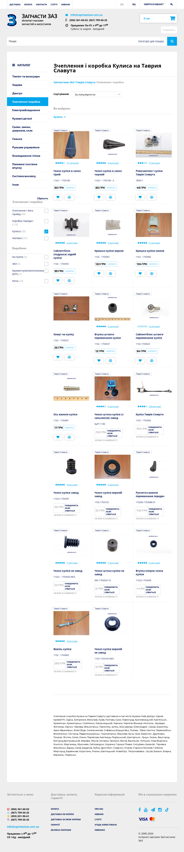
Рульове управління (25, 147)
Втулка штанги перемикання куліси (108, 336)
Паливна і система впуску (24, 165)
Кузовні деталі (22, 118)
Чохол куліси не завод (67, 570)
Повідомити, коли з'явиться (114, 433)
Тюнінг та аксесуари (26, 76)
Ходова (17, 84)
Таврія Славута (60, 130)
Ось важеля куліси (65, 414)
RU (134, 4)
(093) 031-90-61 (20, 816)
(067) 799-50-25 (98, 20)
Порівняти (169, 29)
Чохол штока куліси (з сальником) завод (109, 416)
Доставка (15, 4)
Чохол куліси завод (66, 492)
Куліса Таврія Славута (149, 414)
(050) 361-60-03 (78, 20)
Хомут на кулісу (63, 334)
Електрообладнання (26, 110)
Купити (70, 187)
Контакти (41, 4)
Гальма (17, 138)
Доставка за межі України (66, 819)
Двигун (17, 93)
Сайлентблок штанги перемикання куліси (149, 336)
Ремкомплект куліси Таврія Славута (149, 172)
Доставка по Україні (62, 814)
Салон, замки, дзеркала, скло (22, 128)
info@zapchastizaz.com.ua (86, 14)
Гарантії (55, 824)
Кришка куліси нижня (150, 250)
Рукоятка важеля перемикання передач (150, 494)
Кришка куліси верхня (109, 250)
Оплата (28, 4)
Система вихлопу (24, 176)
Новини (65, 4)
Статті (54, 4)
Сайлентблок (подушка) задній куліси (64, 254)
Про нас (99, 809)
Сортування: (61, 94)
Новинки (100, 830)
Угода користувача (106, 824)
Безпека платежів (61, 830)
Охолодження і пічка (26, 155)
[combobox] (96, 94)
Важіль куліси (62, 649)
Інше (15, 184)
